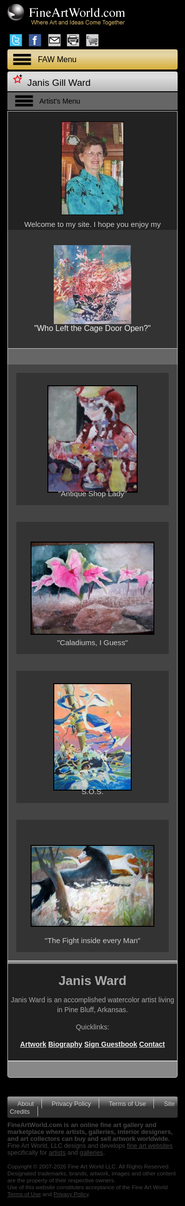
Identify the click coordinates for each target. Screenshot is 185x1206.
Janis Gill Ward (58, 82)
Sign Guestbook (110, 1044)
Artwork (33, 1044)
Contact (152, 1044)
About (25, 1103)
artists (57, 1152)
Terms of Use (127, 1103)
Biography (65, 1044)
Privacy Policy (71, 1103)
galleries (92, 1152)
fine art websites (149, 1145)
